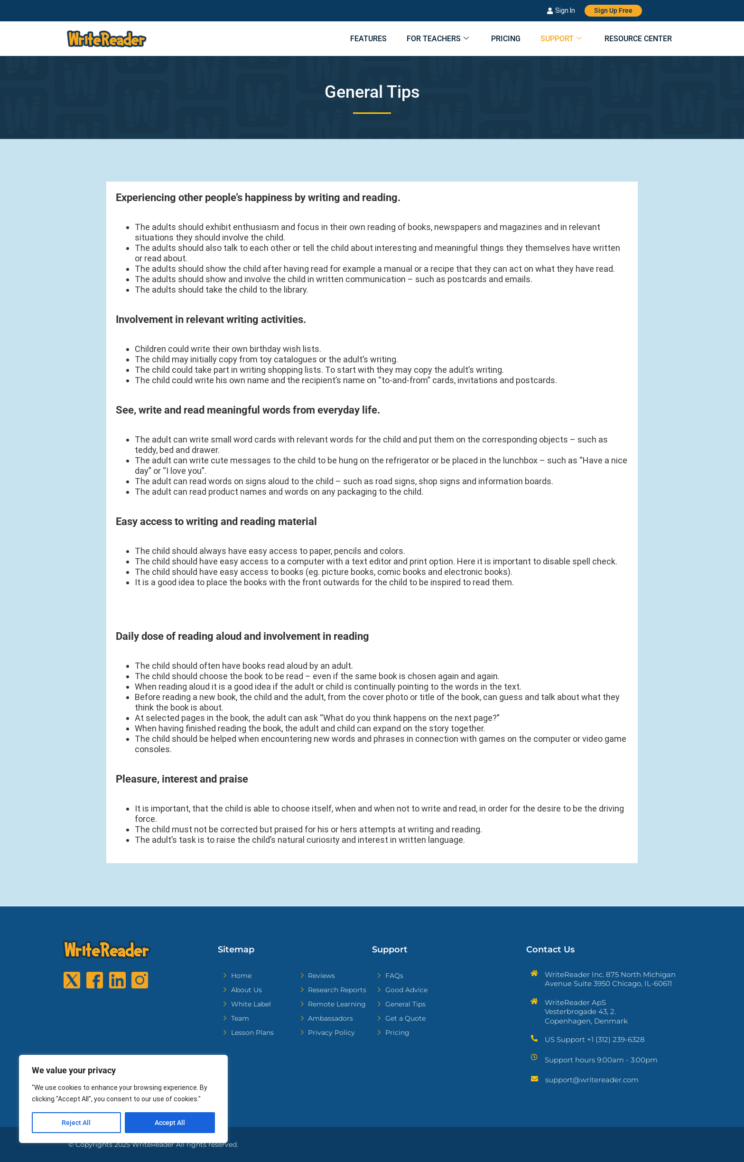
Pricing (497, 39)
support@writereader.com (592, 1079)
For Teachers (425, 39)
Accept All (170, 1122)
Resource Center (637, 39)
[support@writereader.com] (534, 1078)
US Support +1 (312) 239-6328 (595, 1039)
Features (352, 39)
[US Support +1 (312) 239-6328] (534, 1038)
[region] (123, 1099)
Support (556, 39)
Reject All (76, 1122)
